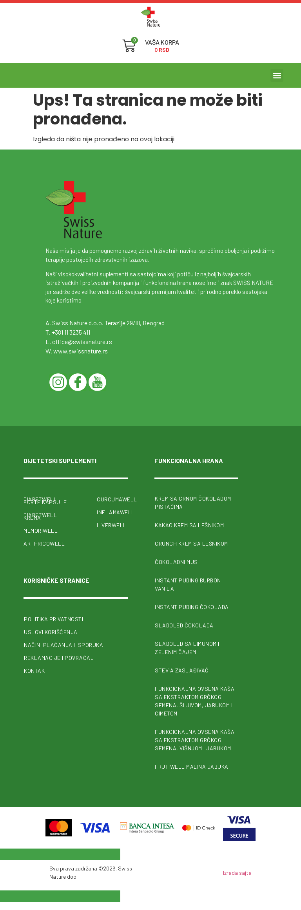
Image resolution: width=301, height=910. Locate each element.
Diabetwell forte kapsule (45, 500)
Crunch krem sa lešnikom (191, 543)
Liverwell (112, 525)
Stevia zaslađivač (182, 670)
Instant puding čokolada (192, 607)
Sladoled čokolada (184, 625)
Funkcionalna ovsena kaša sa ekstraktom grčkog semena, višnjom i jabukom (194, 739)
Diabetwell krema (40, 516)
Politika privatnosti (53, 619)
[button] (276, 75)
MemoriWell (41, 530)
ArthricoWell (44, 543)
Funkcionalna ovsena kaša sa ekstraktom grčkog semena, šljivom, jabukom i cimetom (194, 701)
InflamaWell (112, 512)
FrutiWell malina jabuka (191, 766)
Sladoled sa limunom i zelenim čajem (187, 647)
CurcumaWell (112, 499)
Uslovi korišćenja (51, 632)
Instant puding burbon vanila (188, 584)
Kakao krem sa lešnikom (189, 525)
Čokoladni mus (176, 562)
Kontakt (36, 670)
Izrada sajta (237, 872)
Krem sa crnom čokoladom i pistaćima (194, 502)
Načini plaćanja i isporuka (63, 645)
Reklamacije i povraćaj (59, 657)
